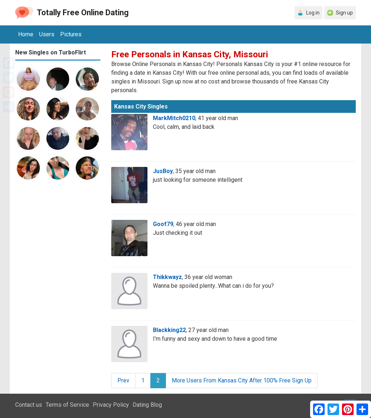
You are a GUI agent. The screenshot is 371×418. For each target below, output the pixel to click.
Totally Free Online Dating (83, 12)
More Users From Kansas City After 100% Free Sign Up (242, 380)
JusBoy (163, 171)
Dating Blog (147, 404)
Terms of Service (67, 404)
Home (25, 34)
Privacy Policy (111, 404)
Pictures (71, 34)
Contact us (28, 404)
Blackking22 (169, 330)
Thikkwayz (167, 277)
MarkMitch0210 (174, 118)
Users (46, 34)
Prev (123, 380)
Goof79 (163, 224)
